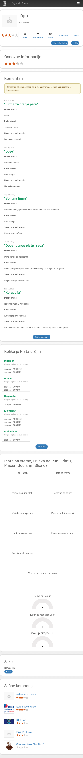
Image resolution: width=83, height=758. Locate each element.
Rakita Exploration (26, 694)
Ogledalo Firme (20, 3)
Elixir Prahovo (24, 732)
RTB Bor (21, 720)
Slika (75, 43)
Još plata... (41, 447)
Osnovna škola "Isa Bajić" (30, 744)
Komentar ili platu (59, 43)
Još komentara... (42, 337)
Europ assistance (26, 706)
